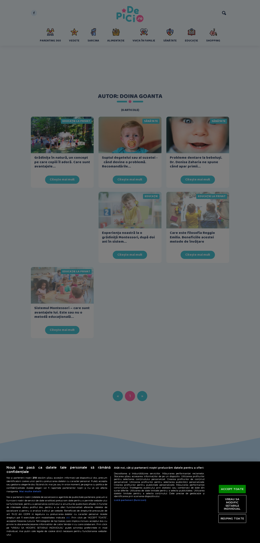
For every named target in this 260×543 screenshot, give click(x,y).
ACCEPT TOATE (232, 489)
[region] (130, 502)
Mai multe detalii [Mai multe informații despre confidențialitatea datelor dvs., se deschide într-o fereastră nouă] (30, 491)
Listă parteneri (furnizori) (130, 500)
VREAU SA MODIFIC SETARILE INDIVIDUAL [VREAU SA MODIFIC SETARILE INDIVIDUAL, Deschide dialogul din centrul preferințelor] (232, 504)
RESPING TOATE (232, 518)
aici (68, 517)
